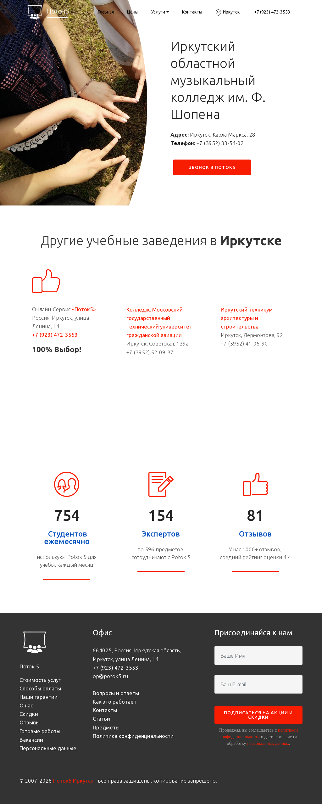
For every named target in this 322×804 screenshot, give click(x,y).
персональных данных (268, 743)
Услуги (158, 11)
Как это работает (114, 702)
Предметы (106, 727)
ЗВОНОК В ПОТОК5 (212, 167)
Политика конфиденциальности (133, 736)
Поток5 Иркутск (73, 781)
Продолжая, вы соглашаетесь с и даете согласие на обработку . (258, 736)
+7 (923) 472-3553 (272, 12)
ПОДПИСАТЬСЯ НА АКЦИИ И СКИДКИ (258, 715)
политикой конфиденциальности (259, 733)
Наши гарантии (38, 697)
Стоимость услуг (40, 680)
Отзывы (29, 722)
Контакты (192, 11)
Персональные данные (47, 748)
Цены (132, 11)
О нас (26, 705)
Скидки (28, 714)
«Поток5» (84, 309)
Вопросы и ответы (116, 693)
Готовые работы (39, 731)
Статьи (101, 719)
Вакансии (31, 740)
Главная (106, 11)
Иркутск (227, 12)
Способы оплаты (40, 688)
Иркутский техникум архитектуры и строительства (247, 317)
